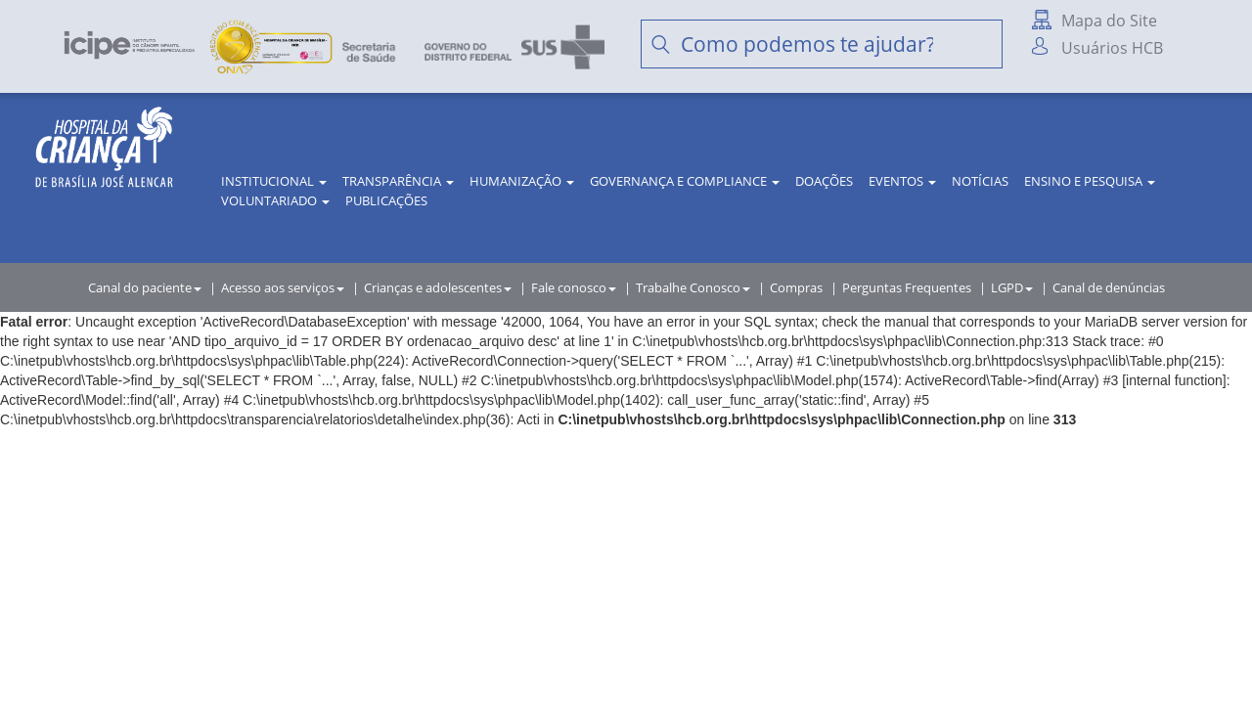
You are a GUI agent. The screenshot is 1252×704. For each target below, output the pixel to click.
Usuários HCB (1112, 48)
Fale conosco (573, 287)
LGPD (1012, 287)
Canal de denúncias (1108, 287)
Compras (796, 287)
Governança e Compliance (685, 181)
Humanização (522, 181)
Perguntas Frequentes (906, 287)
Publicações (386, 200)
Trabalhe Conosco (693, 287)
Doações (824, 181)
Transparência (398, 181)
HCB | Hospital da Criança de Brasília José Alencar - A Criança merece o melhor (104, 166)
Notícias (980, 181)
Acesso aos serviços (282, 287)
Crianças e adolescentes (438, 287)
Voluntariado (275, 200)
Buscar (978, 44)
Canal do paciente (144, 287)
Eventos (902, 181)
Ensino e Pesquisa (1089, 181)
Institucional (274, 181)
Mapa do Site (1109, 20)
